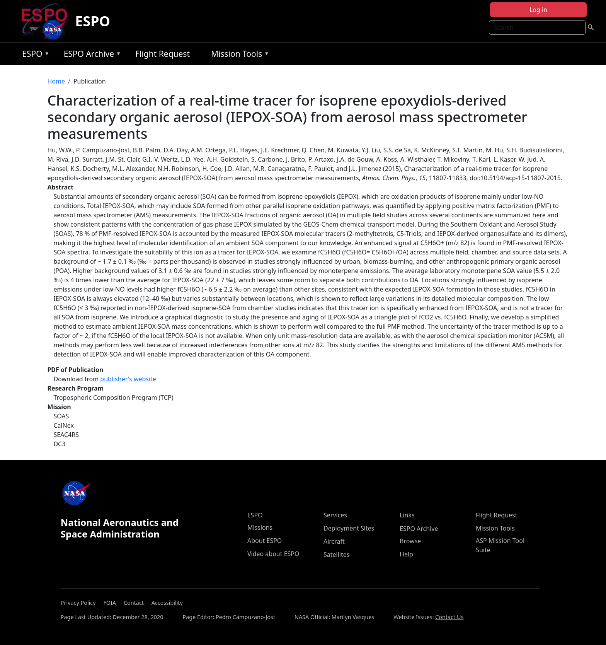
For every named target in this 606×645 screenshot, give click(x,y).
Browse (410, 541)
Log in (538, 9)
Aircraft (334, 541)
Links (407, 515)
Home (56, 81)
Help (406, 554)
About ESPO (264, 540)
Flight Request (162, 53)
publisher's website (128, 379)
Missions (259, 527)
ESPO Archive (90, 55)
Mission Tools (238, 55)
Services (335, 515)
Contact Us (449, 617)
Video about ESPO (273, 553)
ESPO (92, 21)
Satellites (336, 554)
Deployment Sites (348, 528)
